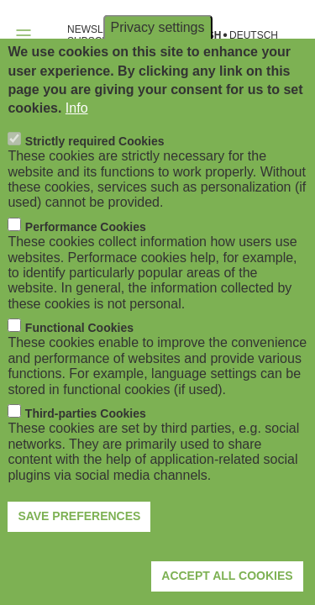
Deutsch (253, 35)
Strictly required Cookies (95, 178)
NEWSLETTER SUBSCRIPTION (105, 35)
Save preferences (79, 553)
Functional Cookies (79, 364)
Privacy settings (157, 64)
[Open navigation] (23, 35)
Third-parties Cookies (85, 450)
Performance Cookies (85, 263)
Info (77, 145)
